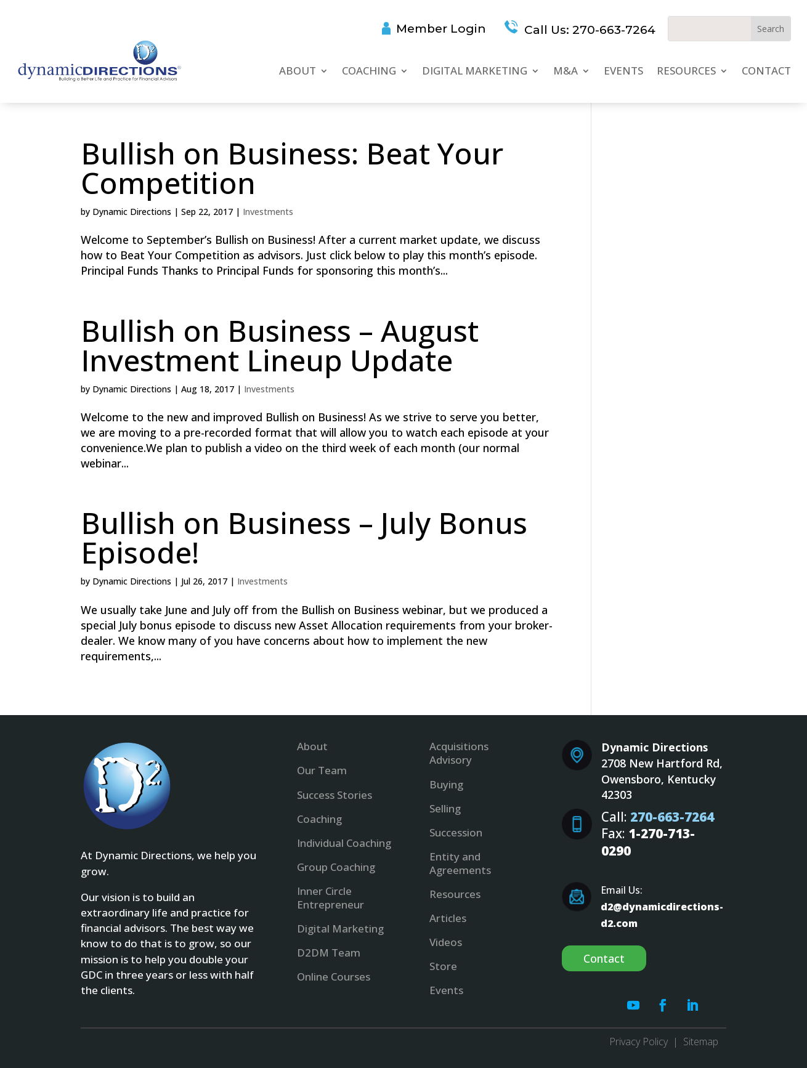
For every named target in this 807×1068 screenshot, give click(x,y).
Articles (447, 918)
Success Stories (334, 795)
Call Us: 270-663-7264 (588, 30)
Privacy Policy (638, 1041)
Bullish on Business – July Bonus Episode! (304, 537)
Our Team (322, 770)
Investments (268, 211)
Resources (686, 70)
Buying (446, 784)
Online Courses (333, 976)
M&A (565, 70)
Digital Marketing (474, 70)
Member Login (441, 29)
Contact (766, 70)
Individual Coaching (344, 843)
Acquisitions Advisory (459, 753)
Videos (445, 942)
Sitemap (700, 1041)
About (297, 70)
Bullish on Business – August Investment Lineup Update (280, 345)
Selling (445, 808)
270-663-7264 (672, 816)
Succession (455, 832)
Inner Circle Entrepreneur (330, 898)
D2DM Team (328, 952)
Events (623, 70)
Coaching (369, 70)
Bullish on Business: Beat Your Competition (292, 168)
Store (443, 966)
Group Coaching (336, 867)
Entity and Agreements (460, 863)
